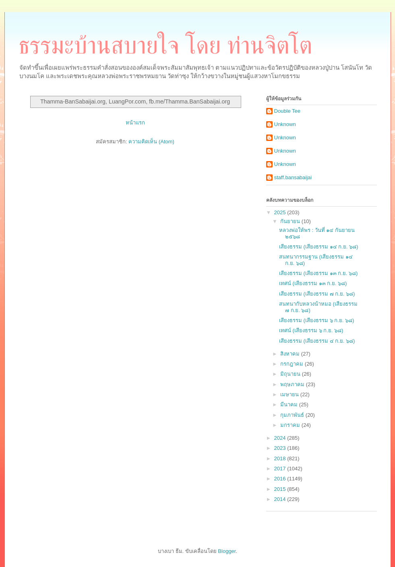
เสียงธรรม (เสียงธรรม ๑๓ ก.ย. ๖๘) (318, 273)
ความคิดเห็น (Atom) (151, 142)
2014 (280, 499)
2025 (280, 212)
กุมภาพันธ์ (293, 415)
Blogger (227, 551)
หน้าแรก (135, 123)
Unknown (285, 124)
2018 (280, 458)
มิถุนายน (291, 374)
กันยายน (291, 221)
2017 (280, 469)
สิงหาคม (290, 354)
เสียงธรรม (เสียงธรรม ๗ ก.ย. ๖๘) (317, 294)
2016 (280, 479)
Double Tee (287, 111)
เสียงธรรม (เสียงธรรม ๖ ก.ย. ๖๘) (316, 320)
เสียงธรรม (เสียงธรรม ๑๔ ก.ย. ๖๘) (318, 247)
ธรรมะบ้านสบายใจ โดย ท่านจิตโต (165, 45)
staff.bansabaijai (293, 177)
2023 (280, 448)
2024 (280, 438)
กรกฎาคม (292, 364)
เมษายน (290, 394)
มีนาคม (289, 404)
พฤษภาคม (293, 384)
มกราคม (291, 425)
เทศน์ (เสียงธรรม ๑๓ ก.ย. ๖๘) (313, 283)
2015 (280, 489)
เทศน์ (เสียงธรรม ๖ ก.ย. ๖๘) (311, 330)
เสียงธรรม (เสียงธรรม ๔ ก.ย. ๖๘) (317, 341)
